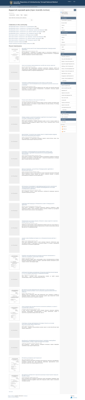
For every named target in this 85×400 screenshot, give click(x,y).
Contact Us (10, 397)
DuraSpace (25, 395)
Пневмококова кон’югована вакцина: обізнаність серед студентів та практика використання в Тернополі (40, 221)
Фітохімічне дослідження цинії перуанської (32, 357)
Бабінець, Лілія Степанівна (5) (67, 66)
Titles (21, 15)
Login (63, 46)
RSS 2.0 (64, 129)
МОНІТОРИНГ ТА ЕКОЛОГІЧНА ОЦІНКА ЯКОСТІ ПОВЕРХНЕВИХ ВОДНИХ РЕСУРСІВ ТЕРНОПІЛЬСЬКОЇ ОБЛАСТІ (39, 135)
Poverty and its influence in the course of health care (33, 99)
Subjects (25, 15)
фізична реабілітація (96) (66, 88)
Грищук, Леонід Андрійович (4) (67, 78)
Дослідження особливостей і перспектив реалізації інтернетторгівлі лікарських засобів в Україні (40, 375)
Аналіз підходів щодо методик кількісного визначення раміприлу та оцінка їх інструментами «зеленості (39, 307)
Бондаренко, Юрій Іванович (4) (67, 75)
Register (63, 49)
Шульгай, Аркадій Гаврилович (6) (68, 63)
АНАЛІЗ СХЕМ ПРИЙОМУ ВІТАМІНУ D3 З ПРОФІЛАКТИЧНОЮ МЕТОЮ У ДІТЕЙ (39, 239)
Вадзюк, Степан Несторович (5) (68, 71)
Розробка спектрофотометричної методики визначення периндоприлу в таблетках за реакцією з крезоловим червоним (38, 256)
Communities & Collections (66, 20)
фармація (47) (64, 90)
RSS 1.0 (64, 126)
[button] (69, 1)
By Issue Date (12, 15)
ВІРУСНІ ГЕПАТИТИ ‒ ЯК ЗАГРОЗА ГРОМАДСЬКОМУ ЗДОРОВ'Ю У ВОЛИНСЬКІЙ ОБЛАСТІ (38, 170)
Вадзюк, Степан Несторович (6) (68, 61)
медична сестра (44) (65, 92)
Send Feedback (16, 397)
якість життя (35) (65, 97)
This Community (64, 13)
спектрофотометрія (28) (66, 107)
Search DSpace (64, 12)
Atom (63, 131)
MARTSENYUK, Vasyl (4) (66, 73)
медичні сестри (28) (65, 104)
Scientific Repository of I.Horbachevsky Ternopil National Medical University (35, 2)
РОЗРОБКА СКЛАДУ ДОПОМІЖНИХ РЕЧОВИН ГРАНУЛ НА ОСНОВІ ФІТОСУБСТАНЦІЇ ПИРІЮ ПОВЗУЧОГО (38, 324)
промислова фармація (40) (67, 95)
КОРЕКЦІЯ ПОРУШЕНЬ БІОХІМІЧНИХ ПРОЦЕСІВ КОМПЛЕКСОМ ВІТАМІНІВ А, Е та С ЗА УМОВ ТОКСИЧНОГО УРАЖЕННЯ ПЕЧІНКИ (40, 273)
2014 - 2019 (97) (65, 117)
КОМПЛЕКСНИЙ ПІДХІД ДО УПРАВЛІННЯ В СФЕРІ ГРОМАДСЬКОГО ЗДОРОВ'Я (38, 204)
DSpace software (11, 395)
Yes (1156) (64, 121)
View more (11, 391)
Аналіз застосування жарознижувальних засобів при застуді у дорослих (38, 65)
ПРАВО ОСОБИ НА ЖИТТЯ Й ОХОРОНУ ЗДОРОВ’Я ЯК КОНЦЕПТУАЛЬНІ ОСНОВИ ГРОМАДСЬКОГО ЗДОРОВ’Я (39, 118)
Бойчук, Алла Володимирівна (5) (68, 68)
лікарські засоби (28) (66, 102)
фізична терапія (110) (66, 85)
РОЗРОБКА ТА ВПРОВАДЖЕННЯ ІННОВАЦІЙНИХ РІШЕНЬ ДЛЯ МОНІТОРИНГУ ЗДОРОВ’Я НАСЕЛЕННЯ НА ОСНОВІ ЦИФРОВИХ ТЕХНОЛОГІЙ (37, 153)
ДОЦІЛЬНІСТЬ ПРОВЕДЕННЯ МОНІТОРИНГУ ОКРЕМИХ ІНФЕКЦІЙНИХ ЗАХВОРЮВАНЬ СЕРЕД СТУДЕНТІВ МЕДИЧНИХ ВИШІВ (39, 341)
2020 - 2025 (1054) (65, 114)
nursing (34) (64, 100)
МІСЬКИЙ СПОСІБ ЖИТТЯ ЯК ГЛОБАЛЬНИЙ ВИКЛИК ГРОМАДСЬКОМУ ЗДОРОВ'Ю (39, 49)
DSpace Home (13, 6)
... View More (64, 80)
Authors (17, 15)
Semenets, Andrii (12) (66, 56)
